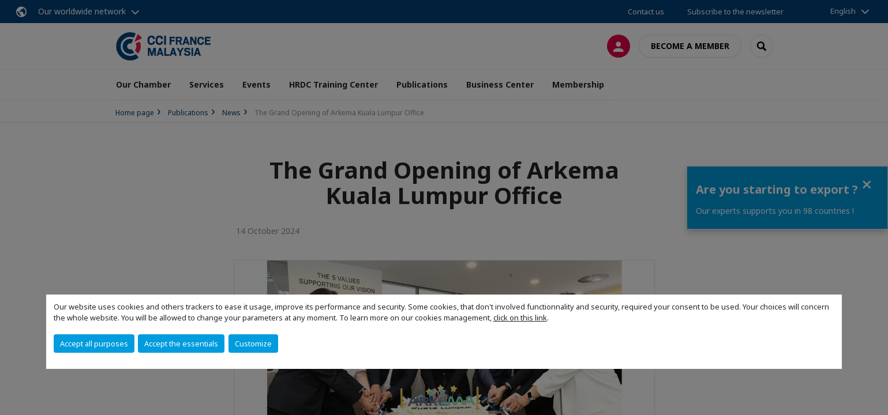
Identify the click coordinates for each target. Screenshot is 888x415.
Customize (253, 343)
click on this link (520, 317)
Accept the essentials (181, 343)
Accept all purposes (94, 343)
